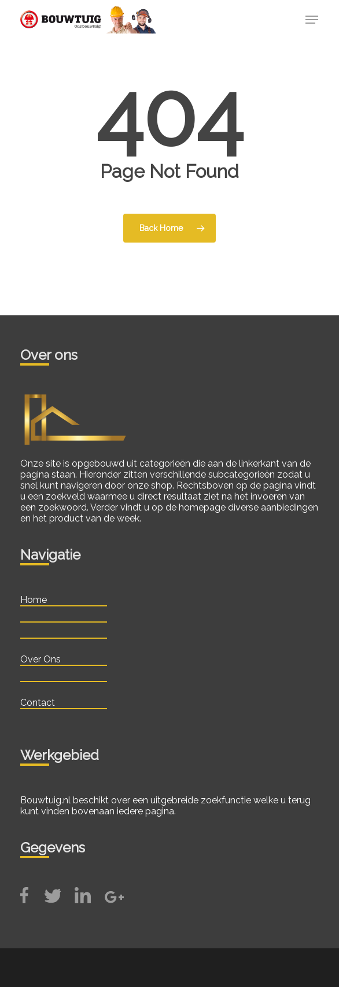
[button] (311, 19)
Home (33, 599)
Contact (37, 702)
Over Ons (40, 659)
